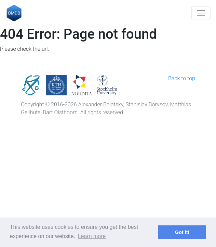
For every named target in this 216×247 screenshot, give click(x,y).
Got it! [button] (182, 232)
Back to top (181, 78)
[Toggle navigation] (201, 13)
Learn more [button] (92, 236)
